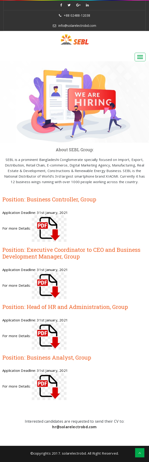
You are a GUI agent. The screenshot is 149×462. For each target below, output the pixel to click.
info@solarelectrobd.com (77, 25)
